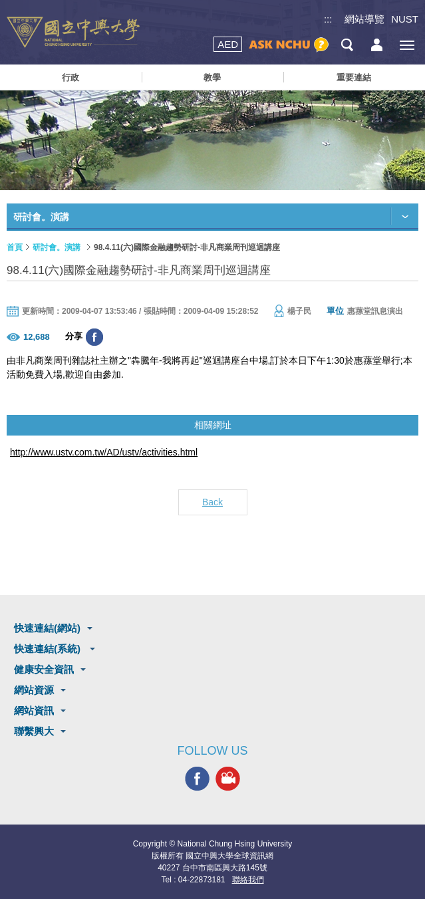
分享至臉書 (94, 337)
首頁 (15, 247)
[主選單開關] (406, 45)
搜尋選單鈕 (346, 45)
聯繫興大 (34, 731)
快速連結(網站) (47, 628)
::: (328, 19)
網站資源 (34, 690)
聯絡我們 (248, 879)
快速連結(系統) (48, 648)
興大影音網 (227, 779)
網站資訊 (34, 710)
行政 (70, 77)
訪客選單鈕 (376, 45)
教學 (212, 77)
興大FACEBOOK (197, 779)
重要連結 (354, 77)
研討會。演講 (56, 247)
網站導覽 (364, 19)
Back (212, 502)
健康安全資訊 (44, 669)
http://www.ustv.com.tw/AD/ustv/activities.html (104, 452)
